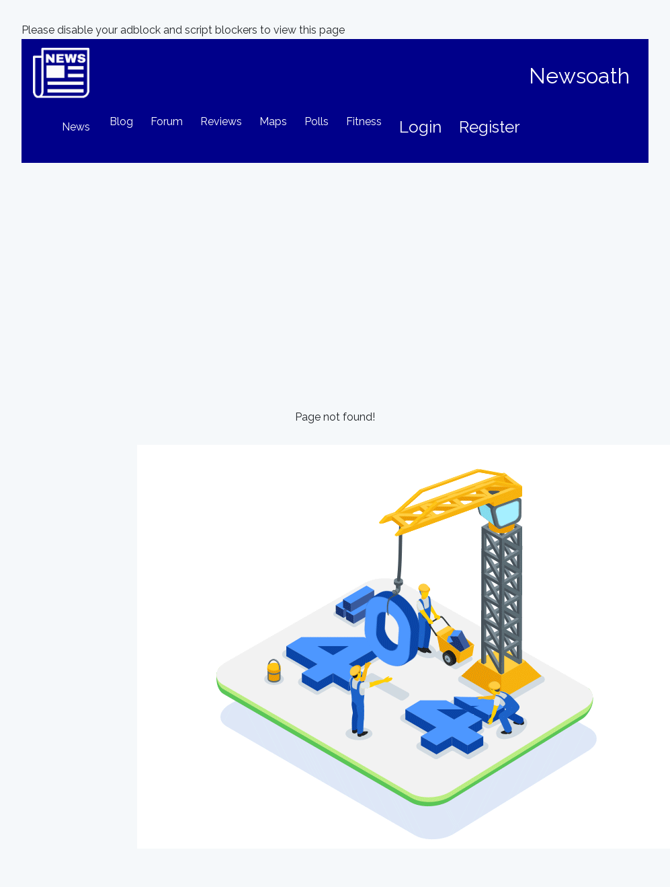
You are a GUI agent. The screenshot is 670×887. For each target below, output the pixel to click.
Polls (316, 121)
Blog (121, 121)
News (76, 126)
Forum (167, 121)
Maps (273, 121)
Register (489, 127)
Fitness (364, 121)
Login (420, 127)
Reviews (221, 121)
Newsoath (579, 75)
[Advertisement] (335, 264)
